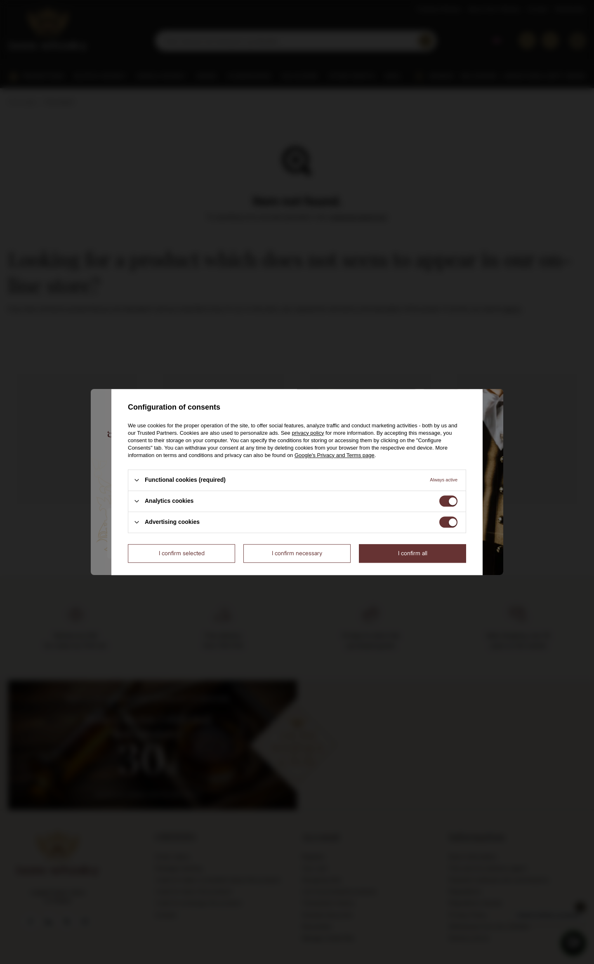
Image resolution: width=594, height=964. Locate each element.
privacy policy (308, 433)
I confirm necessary (297, 552)
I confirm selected (182, 552)
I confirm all (412, 552)
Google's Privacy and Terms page (335, 455)
